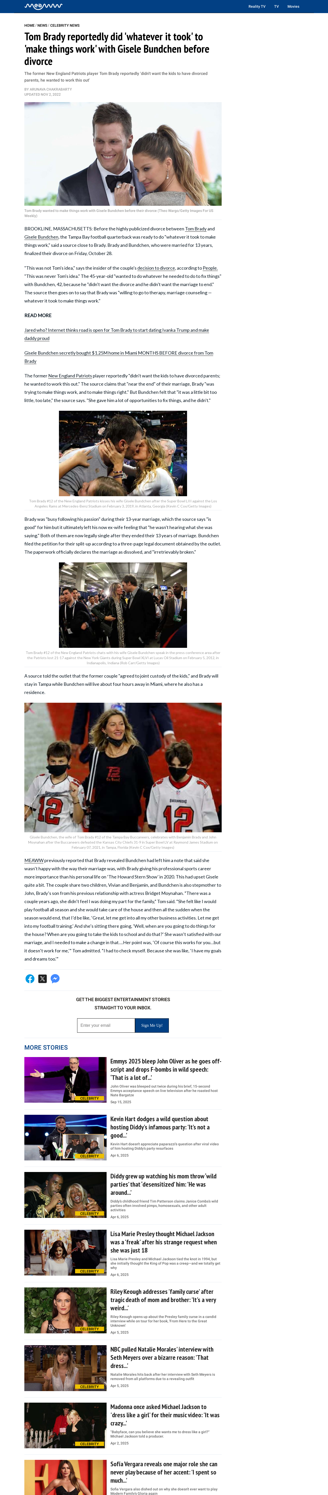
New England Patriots (70, 375)
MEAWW (34, 860)
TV (276, 6)
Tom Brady (196, 228)
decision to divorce (156, 268)
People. (210, 268)
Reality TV (257, 6)
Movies (293, 6)
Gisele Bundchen (41, 237)
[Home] (43, 6)
